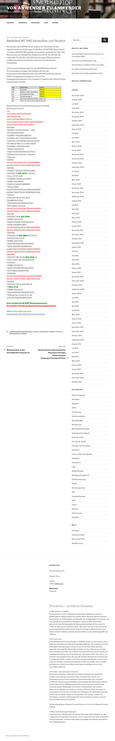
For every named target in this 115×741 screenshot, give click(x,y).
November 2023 (78, 159)
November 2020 (78, 281)
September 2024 (78, 125)
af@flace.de (59, 584)
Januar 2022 (76, 226)
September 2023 (78, 167)
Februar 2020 (77, 319)
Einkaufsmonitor (78, 437)
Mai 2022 (75, 209)
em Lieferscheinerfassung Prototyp (84, 69)
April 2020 (75, 310)
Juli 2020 (75, 298)
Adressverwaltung (78, 395)
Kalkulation (76, 458)
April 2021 (75, 260)
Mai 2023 (75, 175)
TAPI (73, 500)
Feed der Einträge (78, 535)
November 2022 (78, 192)
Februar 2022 (76, 222)
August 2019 (76, 344)
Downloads (35, 23)
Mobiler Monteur (78, 471)
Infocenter (75, 450)
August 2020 (76, 293)
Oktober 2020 (77, 285)
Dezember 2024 (78, 112)
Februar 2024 (77, 146)
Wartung (75, 509)
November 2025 (78, 95)
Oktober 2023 (77, 163)
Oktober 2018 (77, 382)
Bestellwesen (76, 425)
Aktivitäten (76, 399)
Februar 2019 (76, 365)
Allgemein (75, 404)
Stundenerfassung (78, 496)
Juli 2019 (75, 348)
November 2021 (78, 234)
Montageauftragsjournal (80, 475)
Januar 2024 (76, 150)
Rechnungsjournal (19, 333)
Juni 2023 (75, 171)
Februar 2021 (76, 268)
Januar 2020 (76, 323)
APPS (74, 408)
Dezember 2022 (77, 188)
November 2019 (78, 331)
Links (46, 23)
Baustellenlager (77, 420)
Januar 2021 (76, 272)
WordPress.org (77, 543)
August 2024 (76, 129)
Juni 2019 (75, 352)
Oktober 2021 (77, 239)
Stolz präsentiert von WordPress (17, 736)
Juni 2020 (75, 302)
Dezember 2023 (78, 154)
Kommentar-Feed (78, 539)
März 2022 (76, 218)
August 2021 (76, 247)
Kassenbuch (76, 462)
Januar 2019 (76, 369)
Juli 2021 (75, 251)
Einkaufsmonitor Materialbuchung (84, 61)
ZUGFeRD (75, 517)
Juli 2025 (75, 104)
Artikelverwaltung (78, 416)
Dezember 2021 (77, 230)
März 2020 (76, 314)
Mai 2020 (75, 306)
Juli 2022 (75, 205)
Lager (74, 467)
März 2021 (76, 264)
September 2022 (78, 196)
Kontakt (55, 23)
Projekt (74, 483)
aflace (25, 37)
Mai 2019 (75, 357)
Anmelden (75, 530)
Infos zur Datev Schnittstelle (48, 332)
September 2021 (78, 243)
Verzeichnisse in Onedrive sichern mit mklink (88, 65)
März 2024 (76, 142)
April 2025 (75, 108)
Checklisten (22, 23)
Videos (74, 505)
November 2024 (78, 116)
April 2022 (75, 213)
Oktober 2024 (77, 121)
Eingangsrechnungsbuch (21, 332)
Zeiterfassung (77, 513)
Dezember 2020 (78, 277)
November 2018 (78, 378)
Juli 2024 (75, 133)
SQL (73, 492)
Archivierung (76, 412)
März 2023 (76, 180)
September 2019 (78, 340)
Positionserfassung (78, 479)
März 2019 (76, 361)
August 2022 (76, 201)
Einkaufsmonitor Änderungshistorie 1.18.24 (87, 73)
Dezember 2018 (77, 373)
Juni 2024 (75, 138)
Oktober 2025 (77, 100)
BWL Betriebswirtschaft (80, 429)
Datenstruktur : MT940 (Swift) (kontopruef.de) (26, 314)
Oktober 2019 (77, 335)
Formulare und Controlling (81, 446)
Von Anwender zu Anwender (44, 7)
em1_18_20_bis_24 (79, 441)
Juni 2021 (75, 255)
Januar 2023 (76, 184)
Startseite (10, 23)
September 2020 (78, 289)
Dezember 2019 (77, 327)
